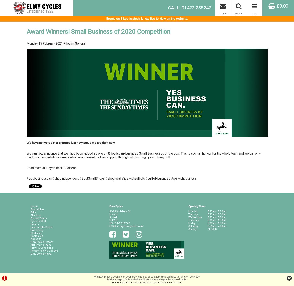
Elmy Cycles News (41, 253)
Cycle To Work (38, 221)
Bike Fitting (37, 230)
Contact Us (37, 235)
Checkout (36, 215)
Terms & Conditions (42, 247)
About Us (36, 238)
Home (34, 206)
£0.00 (278, 6)
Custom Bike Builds (42, 227)
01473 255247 (122, 223)
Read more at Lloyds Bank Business (52, 168)
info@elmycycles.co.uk (130, 226)
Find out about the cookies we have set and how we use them (147, 282)
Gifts (33, 212)
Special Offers (39, 218)
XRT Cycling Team (41, 244)
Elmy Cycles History (42, 241)
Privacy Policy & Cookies (44, 250)
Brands (35, 224)
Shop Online (37, 209)
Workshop (36, 233)
